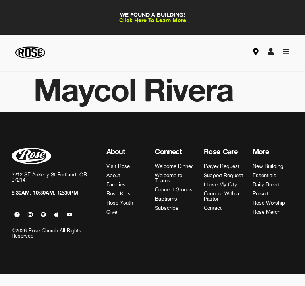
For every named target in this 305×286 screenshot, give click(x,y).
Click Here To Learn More (152, 20)
